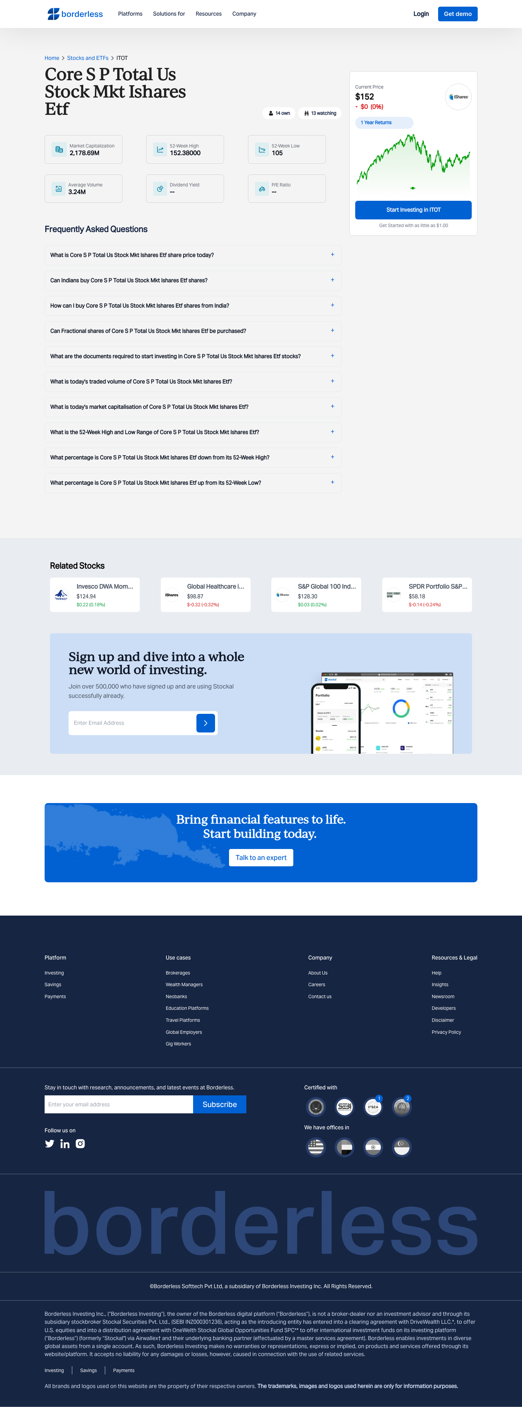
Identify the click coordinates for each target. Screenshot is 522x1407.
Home (52, 58)
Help (436, 973)
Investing (54, 973)
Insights (440, 984)
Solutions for (169, 14)
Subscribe (220, 1104)
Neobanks (176, 996)
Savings (53, 984)
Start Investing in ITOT (414, 209)
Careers (316, 984)
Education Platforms (187, 1008)
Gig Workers (178, 1044)
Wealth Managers (184, 984)
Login (421, 14)
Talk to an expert (261, 857)
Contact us (320, 996)
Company (244, 14)
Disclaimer (443, 1020)
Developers (444, 1008)
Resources (209, 14)
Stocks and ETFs (88, 58)
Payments (55, 996)
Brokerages (178, 973)
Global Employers (184, 1032)
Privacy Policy (446, 1032)
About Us (318, 973)
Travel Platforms (183, 1020)
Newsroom (443, 996)
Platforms (130, 14)
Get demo (458, 13)
